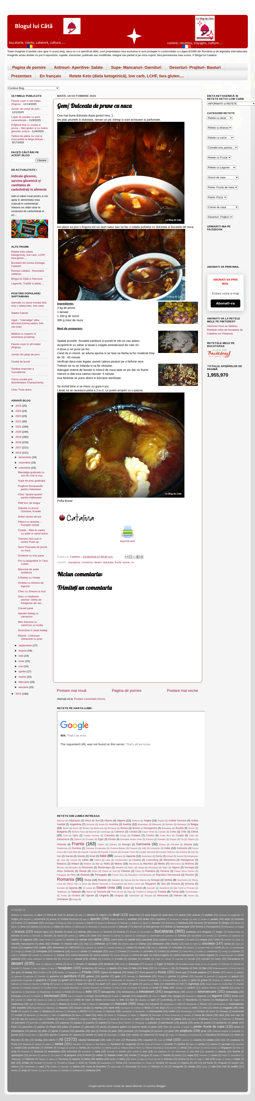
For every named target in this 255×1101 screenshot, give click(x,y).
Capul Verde (148, 832)
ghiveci (185, 976)
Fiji (182, 839)
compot (190, 947)
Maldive (87, 864)
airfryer (70, 915)
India (167, 848)
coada (100, 947)
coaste (129, 947)
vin (166, 1066)
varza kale (116, 1066)
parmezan (168, 1022)
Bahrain (169, 824)
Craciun (23, 955)
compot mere (204, 947)
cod (153, 947)
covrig (224, 951)
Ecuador (90, 839)
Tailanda (76, 891)
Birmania (112, 828)
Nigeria (175, 867)
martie (23, 676)
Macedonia (169, 860)
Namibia (120, 867)
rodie (108, 1040)
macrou (206, 999)
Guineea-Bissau (117, 848)
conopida (41, 951)
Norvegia (189, 867)
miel (205, 1007)
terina (133, 1059)
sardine (181, 1044)
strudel (132, 1055)
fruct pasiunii (147, 972)
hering (46, 984)
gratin (65, 980)
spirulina (33, 1055)
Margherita (191, 1004)
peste (186, 1027)
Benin (76, 828)
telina (122, 1059)
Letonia (73, 860)
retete (237, 1034)
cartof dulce (117, 939)
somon (122, 1051)
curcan (191, 959)
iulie (21, 655)
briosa (82, 931)
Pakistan (125, 871)
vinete (191, 1066)
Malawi (75, 863)
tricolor (50, 1063)
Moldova (189, 863)
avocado (33, 922)
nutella (31, 1019)
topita (237, 1059)
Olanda (83, 871)
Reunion (189, 874)
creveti (78, 958)
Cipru (75, 835)
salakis (38, 1044)
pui (41, 1034)
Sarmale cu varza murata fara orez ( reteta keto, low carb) (29, 304)
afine (40, 915)
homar (57, 984)
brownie (121, 931)
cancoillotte (196, 935)
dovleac (93, 963)
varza (76, 1066)
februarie (24, 681)
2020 (18, 431)
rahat (100, 1034)
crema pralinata (34, 959)
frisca (130, 972)
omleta (72, 1019)
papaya (78, 1022)
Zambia (65, 1070)
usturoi (14, 1066)
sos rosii (194, 1051)
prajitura (186, 1030)
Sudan (126, 888)
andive (209, 914)
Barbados (181, 824)
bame (145, 923)
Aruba (102, 824)
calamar (106, 935)
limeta (98, 999)
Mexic (161, 863)
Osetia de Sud (109, 871)
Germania (143, 844)
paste (235, 1022)
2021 (18, 426)
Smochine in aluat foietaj (32, 630)
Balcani (135, 923)
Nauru (131, 867)
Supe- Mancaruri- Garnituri (136, 67)
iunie (22, 661)
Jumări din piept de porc (25, 108)
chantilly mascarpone (22, 943)
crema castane (101, 955)
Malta (107, 863)
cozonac (235, 951)
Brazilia (180, 828)
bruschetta (145, 932)
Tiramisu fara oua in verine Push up (30, 540)
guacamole (102, 980)
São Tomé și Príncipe (184, 888)
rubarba (197, 1040)
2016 (18, 452)
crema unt (51, 959)
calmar (117, 935)
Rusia (87, 879)
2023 (18, 416)
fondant (42, 972)
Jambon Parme (208, 988)
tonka (227, 1059)
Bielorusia (98, 828)
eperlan (214, 964)
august (23, 650)
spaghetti (209, 1051)
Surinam (151, 888)
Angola (161, 820)
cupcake (179, 959)
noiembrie (25, 462)
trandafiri (38, 1063)
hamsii (35, 984)
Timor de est (117, 892)
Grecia (188, 844)
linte (122, 999)
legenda (201, 996)
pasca (183, 1022)
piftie (44, 1031)
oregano (84, 1019)
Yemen (191, 895)
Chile (183, 831)
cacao (60, 935)
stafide (99, 1055)
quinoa (64, 1034)
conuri (73, 951)
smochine (72, 1051)
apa (84, 919)
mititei (36, 1011)
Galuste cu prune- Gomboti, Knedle (29, 510)
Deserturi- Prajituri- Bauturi (195, 67)
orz (104, 1019)
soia (97, 1051)
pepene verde (139, 1026)
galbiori (240, 972)
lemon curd (238, 996)
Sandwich (116, 1044)
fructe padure (199, 972)
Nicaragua (153, 867)
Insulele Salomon (167, 852)
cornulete (148, 951)
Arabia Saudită (117, 919)
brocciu (95, 932)
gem (117, 976)
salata (59, 1044)
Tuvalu (64, 895)
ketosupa (16, 996)
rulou (223, 1040)
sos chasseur (160, 1051)
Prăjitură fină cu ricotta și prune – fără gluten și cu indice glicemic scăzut (29, 128)
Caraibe (162, 832)
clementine (58, 947)
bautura (183, 922)
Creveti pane (25, 608)
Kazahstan (147, 856)
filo (173, 968)
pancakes (20, 1022)
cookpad (97, 951)
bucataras (74, 562)
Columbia (109, 835)
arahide (132, 919)
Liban (85, 859)
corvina (174, 951)
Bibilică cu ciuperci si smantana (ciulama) (23, 335)
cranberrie (48, 955)
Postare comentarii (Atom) (89, 698)
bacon (90, 923)
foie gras (16, 972)
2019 (18, 436)
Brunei (191, 828)
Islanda (81, 856)
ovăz (167, 1019)
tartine (100, 1058)
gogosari (223, 976)
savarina (240, 1044)
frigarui (104, 972)
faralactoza (88, 968)
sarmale (225, 1044)
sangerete (130, 1044)
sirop (13, 1051)
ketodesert (146, 991)
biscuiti (123, 926)
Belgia (194, 824)
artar (195, 919)
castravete (178, 939)
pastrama (27, 1026)
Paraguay (61, 875)
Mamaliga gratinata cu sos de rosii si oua (31, 474)
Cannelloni (222, 935)
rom (118, 1040)
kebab (58, 992)
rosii (169, 1039)
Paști (53, 1026)
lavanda (189, 996)
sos (145, 1051)
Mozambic (87, 867)
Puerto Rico (118, 875)
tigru (142, 1059)
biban (57, 926)
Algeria (121, 820)
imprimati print (127, 541)
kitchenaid (51, 995)
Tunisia (162, 891)
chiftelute (99, 943)
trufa (81, 1062)
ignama (146, 984)
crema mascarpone (183, 955)
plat (93, 1031)
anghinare (235, 915)
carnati (83, 939)
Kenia (159, 856)
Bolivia (124, 828)
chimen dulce (128, 944)
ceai (192, 939)
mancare (121, 1003)
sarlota (201, 1044)
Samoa (127, 880)
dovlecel (109, 963)
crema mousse (226, 955)
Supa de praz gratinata (31, 480)
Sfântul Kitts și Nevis (77, 884)
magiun (236, 1000)
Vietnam (178, 895)
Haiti (144, 848)
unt (195, 1062)
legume (217, 995)
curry (218, 958)
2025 (18, 405)
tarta (87, 1058)
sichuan (196, 1048)
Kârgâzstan (192, 856)
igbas (135, 984)
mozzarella (155, 1011)
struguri (145, 1055)
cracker (35, 955)
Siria (163, 883)
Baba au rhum (65, 923)
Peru (73, 874)
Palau (138, 871)
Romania (65, 879)
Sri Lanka (87, 888)
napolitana (65, 1015)
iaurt (102, 983)
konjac (90, 996)
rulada (210, 1039)
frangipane (73, 972)
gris (90, 980)
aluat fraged (151, 915)
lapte (164, 995)
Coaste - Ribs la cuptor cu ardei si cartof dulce (33, 532)
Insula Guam (212, 984)
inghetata (193, 983)
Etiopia (173, 839)
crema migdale (206, 955)
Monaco (61, 867)
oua (147, 1018)
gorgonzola (16, 980)
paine (178, 1018)
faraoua (101, 968)
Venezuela (162, 895)
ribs (27, 1040)
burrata (15, 935)
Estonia (149, 839)
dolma (59, 964)
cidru (195, 944)
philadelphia (17, 1031)
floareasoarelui (220, 968)
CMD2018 (74, 947)
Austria (127, 824)
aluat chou (135, 915)
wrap (24, 1070)
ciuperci (28, 947)
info (182, 984)
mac (179, 1000)
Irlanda (69, 856)
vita (213, 1066)
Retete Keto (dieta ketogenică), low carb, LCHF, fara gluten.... (126, 76)
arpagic (185, 919)
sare (192, 1044)
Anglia (147, 820)
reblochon (149, 1034)
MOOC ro (85, 1011)
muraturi (200, 1011)
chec (42, 943)
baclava (79, 923)
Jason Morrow (133, 1086)
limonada (111, 1000)
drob (122, 964)
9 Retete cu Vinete (29, 577)
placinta (80, 1030)
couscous (212, 951)
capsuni (27, 939)
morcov (110, 1011)
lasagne (177, 996)
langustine (142, 996)
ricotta (38, 1039)
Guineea (76, 848)
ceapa (203, 939)
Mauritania (134, 864)
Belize (66, 828)
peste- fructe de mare (209, 1026)
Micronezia (175, 864)
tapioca (76, 1059)
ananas (196, 915)
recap (162, 1034)
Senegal (155, 880)
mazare (63, 1007)
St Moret (87, 1055)
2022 (18, 421)
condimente (238, 947)
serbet (72, 1048)
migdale (228, 1007)
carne (97, 939)
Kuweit (180, 856)
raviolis (135, 1034)
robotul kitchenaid (89, 1039)
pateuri (76, 1026)
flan (204, 968)
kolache (79, 996)
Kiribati (169, 856)
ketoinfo (190, 992)
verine (144, 1066)
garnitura (70, 976)
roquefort (148, 1040)
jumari (237, 988)
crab (13, 955)
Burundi (92, 832)
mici (172, 1008)
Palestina (150, 871)
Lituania (136, 860)
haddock (228, 980)
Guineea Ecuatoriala (96, 848)
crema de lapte (140, 955)
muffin (172, 1011)
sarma (213, 1044)
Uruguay (119, 895)
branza (20, 931)
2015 (18, 693)
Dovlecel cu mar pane (31, 555)
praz (203, 1030)
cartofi (131, 939)
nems (100, 1015)
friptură (116, 972)
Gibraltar (175, 844)
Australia (113, 824)
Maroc (118, 863)
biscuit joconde (108, 927)
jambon (191, 987)
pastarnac (221, 1022)
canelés (209, 935)
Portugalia (101, 874)
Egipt (101, 839)
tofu (191, 1059)
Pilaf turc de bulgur (29, 502)
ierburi (124, 984)
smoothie (86, 1051)
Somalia (61, 888)
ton (207, 1058)
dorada (80, 964)
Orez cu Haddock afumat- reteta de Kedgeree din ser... (30, 599)
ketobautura (128, 992)
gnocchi (211, 976)
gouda (29, 980)
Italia (103, 856)
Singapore (150, 883)
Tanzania (102, 891)
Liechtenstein (121, 860)
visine (204, 1066)
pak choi (191, 1019)
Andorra (135, 820)
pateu (65, 1026)
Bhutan (86, 828)
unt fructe (208, 1062)
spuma (44, 1055)
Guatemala (62, 848)
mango (140, 1004)
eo (205, 964)
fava (125, 968)
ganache (54, 976)
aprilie (23, 671)
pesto (237, 1026)
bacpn (101, 923)
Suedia (138, 888)
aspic (227, 919)
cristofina (106, 959)
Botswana (166, 828)
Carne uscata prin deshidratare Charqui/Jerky (27, 381)
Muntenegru (104, 867)
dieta (38, 964)
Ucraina (76, 895)
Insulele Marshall (147, 852)
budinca (191, 931)
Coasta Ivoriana (91, 835)
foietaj (28, 972)
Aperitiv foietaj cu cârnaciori (28, 615)
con (227, 947)
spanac (222, 1051)
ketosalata (232, 991)
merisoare (125, 1008)
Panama (164, 871)
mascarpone (236, 1003)
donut (69, 964)
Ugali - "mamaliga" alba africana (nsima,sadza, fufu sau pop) (27, 323)
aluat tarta (167, 915)
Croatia (180, 835)
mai (21, 666)
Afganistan (74, 820)
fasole (112, 968)
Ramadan (112, 1035)
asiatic (214, 919)
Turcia (175, 891)
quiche (53, 1034)
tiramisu (168, 1059)
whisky (14, 1070)
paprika (103, 1022)
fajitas (43, 968)
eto (35, 968)
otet (137, 1019)
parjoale (152, 1022)
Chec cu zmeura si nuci (32, 591)
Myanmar (31, 1015)
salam (48, 1044)
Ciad (65, 835)
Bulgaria (62, 831)
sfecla (183, 1047)
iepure (114, 984)
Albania (108, 820)
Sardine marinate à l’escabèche (22, 370)
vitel (224, 1066)
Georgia (126, 844)
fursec (216, 972)
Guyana (133, 848)
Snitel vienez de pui (29, 516)
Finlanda (61, 844)
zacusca (54, 1070)
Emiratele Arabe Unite (131, 839)
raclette (89, 1034)
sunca (178, 1055)
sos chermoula (178, 1051)
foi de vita (235, 968)
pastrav (41, 1026)
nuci (221, 1015)
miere (216, 1007)
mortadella (126, 1011)
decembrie (25, 457)
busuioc (48, 935)
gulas (184, 980)
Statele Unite (105, 887)
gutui (193, 980)
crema (60, 955)
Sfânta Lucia (111, 1048)
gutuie (204, 980)
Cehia (173, 831)
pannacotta (48, 1022)
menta (98, 1007)
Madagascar (187, 860)
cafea (82, 935)
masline (21, 1007)
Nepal (141, 867)
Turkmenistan (191, 892)
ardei (146, 919)
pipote (54, 1031)
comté (217, 947)
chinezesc (158, 943)
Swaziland (164, 888)
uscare (235, 1062)
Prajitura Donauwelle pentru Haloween (30, 488)
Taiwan (89, 892)
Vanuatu (148, 895)
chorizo (174, 943)
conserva (87, 562)
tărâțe (112, 1059)
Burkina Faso (78, 832)
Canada (133, 831)
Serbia (168, 879)
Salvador (116, 880)
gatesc (90, 976)
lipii (132, 999)
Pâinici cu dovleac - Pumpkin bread (29, 523)
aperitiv (95, 919)
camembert (155, 935)
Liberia (97, 860)
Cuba (191, 835)
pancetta (34, 1023)
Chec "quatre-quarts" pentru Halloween (30, 496)
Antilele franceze (178, 820)
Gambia (113, 844)
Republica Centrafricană (139, 875)
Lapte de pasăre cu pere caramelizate (25, 118)
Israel (92, 856)
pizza (66, 1030)
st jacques (70, 1055)
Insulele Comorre (109, 852)
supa (190, 1055)
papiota (90, 1022)
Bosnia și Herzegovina (145, 828)
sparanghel (17, 1055)
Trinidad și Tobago (145, 892)
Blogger (161, 1086)
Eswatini (162, 839)
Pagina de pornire (29, 67)
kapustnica (16, 992)
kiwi (70, 996)
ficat (145, 968)
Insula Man (72, 852)
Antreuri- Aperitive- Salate (78, 67)
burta (25, 935)
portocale (128, 1031)
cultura (168, 959)
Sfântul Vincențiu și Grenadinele (107, 884)
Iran (59, 856)
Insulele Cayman (89, 852)
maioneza (17, 1003)
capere (15, 939)
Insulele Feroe (128, 852)
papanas (64, 1022)
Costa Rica (165, 835)
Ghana (162, 844)
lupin (153, 999)
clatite (42, 947)
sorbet (135, 1051)
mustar (18, 1015)
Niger (165, 867)
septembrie (26, 645)
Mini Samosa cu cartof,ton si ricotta (30, 623)
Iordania (183, 852)
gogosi (235, 976)
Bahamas (156, 824)
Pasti (14, 1026)
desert (98, 562)
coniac (28, 951)
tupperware (106, 1063)
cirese (14, 947)
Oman (94, 871)
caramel (70, 939)
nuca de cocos (203, 1015)
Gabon (101, 844)
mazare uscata (82, 1007)
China (194, 831)
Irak (193, 852)
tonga (75, 899)
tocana (181, 1059)
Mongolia (73, 867)
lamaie (126, 995)
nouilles (187, 1015)
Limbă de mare (82, 999)
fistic (195, 968)
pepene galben (119, 1026)
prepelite (236, 1031)
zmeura (90, 1070)
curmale (205, 959)
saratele (168, 1044)
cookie (83, 951)
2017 (18, 447)
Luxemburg (152, 860)
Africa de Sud (92, 820)
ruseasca (235, 1040)
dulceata (108, 562)
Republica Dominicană (168, 874)
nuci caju (235, 1015)
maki (31, 1004)
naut (87, 1015)
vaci (41, 1066)
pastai (207, 1022)
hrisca (91, 984)
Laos (63, 860)
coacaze (89, 947)
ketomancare (207, 991)
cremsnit (66, 959)
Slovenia (189, 883)
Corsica (150, 835)
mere (111, 1007)
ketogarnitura (171, 991)
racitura (77, 1034)
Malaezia (62, 863)
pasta (197, 1022)
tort (13, 1062)
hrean (80, 984)
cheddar (55, 943)
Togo (129, 892)
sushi (224, 1055)
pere (154, 1026)
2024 (18, 410)
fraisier (61, 972)
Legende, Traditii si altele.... (27, 283)
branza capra (41, 931)
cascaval (147, 939)
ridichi (51, 1040)
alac (80, 915)
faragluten (65, 968)
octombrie (25, 467)
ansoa (53, 919)
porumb (159, 1031)
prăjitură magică (220, 1031)
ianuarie (24, 687)
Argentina (75, 824)
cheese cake (71, 943)
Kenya (79, 992)
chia (86, 943)
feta (134, 968)
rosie (160, 1040)
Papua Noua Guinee (184, 871)
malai (52, 1004)
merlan (137, 1008)
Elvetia (111, 839)
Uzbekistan (134, 895)
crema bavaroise (80, 955)
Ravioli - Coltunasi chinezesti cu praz (30, 637)
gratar (54, 980)
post (171, 1030)
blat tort (138, 926)
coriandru (134, 951)
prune (126, 562)
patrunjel (89, 1026)
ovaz (158, 1019)
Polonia (84, 874)
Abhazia (61, 820)
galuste (18, 976)
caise (93, 935)
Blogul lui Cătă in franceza (27, 278)
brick (70, 931)
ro (132, 562)
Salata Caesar (19, 312)
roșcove (185, 1040)
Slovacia (175, 883)
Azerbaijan (143, 824)
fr (50, 972)
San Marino (140, 880)
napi (54, 1015)
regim (172, 1035)
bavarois (198, 923)
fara (52, 968)
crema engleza (161, 955)
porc (114, 1030)
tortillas (25, 1062)
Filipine (191, 839)
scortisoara (34, 1047)
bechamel (212, 923)
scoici (18, 1047)
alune (182, 914)
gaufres (105, 976)
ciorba (227, 943)
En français (50, 76)
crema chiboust (121, 955)
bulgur (219, 931)
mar (180, 1004)
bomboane (183, 926)
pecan (103, 1026)
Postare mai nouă (71, 690)
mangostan (168, 1004)
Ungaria (104, 895)
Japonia (130, 856)
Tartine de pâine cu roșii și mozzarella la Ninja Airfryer (27, 138)
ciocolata (208, 943)
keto (89, 991)
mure (212, 1011)
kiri (28, 996)
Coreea (135, 835)
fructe (118, 562)
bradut (241, 927)
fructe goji (180, 972)
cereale (227, 939)
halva (25, 984)
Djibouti (77, 839)
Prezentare (21, 76)
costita (200, 951)
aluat (115, 914)
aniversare (40, 919)
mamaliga (104, 1004)
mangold (154, 1004)
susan (214, 1055)
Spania (73, 887)
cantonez (236, 935)
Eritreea (225, 964)
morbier (98, 1011)
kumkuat (103, 996)
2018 (18, 442)
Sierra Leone (134, 884)
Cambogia (105, 832)
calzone (128, 935)
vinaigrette (177, 1066)
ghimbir (172, 976)
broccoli (108, 931)
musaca (223, 1011)
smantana (54, 1051)
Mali (98, 864)
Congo (123, 835)
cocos (141, 947)
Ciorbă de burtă (20, 361)
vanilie (54, 1066)
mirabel (25, 1011)
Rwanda (102, 880)
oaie (41, 1019)
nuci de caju (17, 1019)
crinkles (93, 959)
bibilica (68, 927)
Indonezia (182, 848)
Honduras (155, 848)
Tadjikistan (62, 892)
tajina (51, 1059)
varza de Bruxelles (96, 1066)
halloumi (15, 984)
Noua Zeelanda (65, 871)
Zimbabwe (62, 899)
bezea (34, 926)
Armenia (90, 824)
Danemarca (63, 839)
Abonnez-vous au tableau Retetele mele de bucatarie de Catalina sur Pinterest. (225, 330)
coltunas (163, 947)
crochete (132, 959)
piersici (34, 1031)
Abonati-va (225, 303)
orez (94, 1018)
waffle (234, 1066)
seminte (48, 1047)
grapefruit (41, 980)
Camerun (119, 831)
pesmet (176, 1027)
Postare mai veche (182, 690)
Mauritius (148, 863)
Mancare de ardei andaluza (28, 571)
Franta (78, 843)
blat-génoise (152, 926)
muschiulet (238, 1011)
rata (123, 1034)
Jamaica (118, 856)
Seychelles (182, 880)
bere (23, 926)
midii (194, 1007)
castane (162, 939)
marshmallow (218, 1004)
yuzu (43, 1070)
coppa (111, 951)
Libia (108, 860)
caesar (71, 935)
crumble (146, 959)
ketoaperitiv (108, 991)
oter (129, 1019)
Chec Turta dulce (21, 389)
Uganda (89, 895)
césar (237, 939)
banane (156, 923)
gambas (29, 976)
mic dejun (160, 1007)
